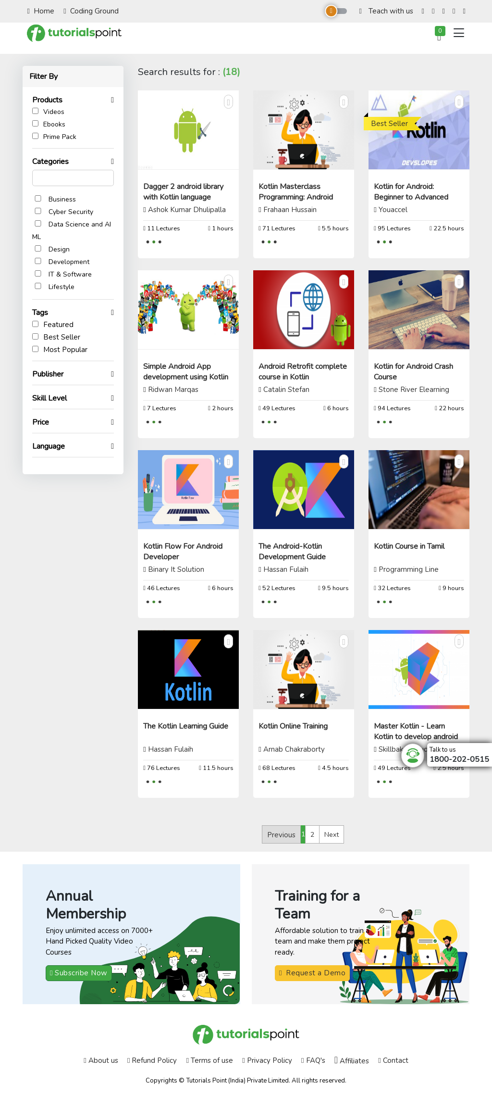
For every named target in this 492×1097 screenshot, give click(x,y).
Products (52, 100)
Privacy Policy (267, 1060)
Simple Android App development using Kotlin (185, 371)
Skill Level (54, 398)
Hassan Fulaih (285, 569)
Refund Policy (152, 1060)
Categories (55, 161)
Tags (45, 312)
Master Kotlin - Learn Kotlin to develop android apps (416, 737)
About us (101, 1060)
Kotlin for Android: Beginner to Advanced (411, 191)
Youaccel (393, 209)
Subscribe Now (79, 973)
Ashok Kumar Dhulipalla (187, 209)
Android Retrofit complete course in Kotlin (302, 371)
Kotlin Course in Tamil (409, 546)
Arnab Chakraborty (294, 749)
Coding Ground (90, 11)
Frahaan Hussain (290, 209)
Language (53, 446)
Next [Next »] (331, 834)
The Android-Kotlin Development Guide (292, 551)
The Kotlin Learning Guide (185, 726)
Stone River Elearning (414, 389)
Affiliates (351, 1060)
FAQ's (313, 1060)
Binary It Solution (176, 569)
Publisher (52, 374)
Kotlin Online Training (293, 726)
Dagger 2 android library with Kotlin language (183, 191)
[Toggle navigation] (458, 33)
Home (40, 11)
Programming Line (409, 569)
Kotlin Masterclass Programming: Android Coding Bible (295, 197)
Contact (393, 1060)
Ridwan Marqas (173, 389)
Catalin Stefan (286, 389)
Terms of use (209, 1060)
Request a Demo (312, 973)
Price (45, 422)
